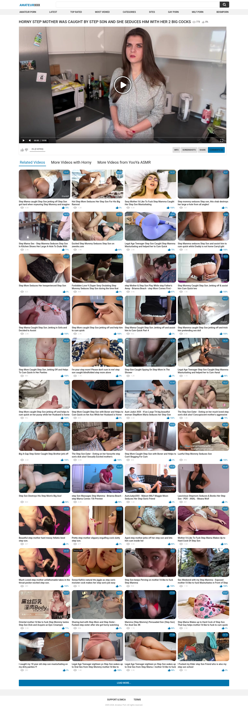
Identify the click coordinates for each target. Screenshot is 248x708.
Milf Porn (197, 12)
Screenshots (189, 150)
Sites (152, 12)
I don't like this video (26, 149)
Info (176, 150)
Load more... (124, 683)
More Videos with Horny (71, 162)
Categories (129, 12)
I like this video (22, 149)
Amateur (30, 5)
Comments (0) (216, 150)
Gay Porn (173, 12)
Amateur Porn (27, 12)
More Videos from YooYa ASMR (124, 162)
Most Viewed (102, 12)
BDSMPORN (223, 12)
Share (203, 150)
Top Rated (76, 12)
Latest (53, 12)
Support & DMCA (116, 699)
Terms (137, 699)
